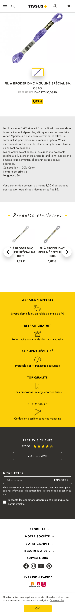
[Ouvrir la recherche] (13, 6)
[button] (8, 252)
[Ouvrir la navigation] (5, 6)
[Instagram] (33, 566)
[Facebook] (26, 566)
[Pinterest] (49, 566)
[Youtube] (41, 566)
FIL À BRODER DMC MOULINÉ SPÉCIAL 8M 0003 (52, 252)
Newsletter (13, 473)
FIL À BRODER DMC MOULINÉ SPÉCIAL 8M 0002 (20, 252)
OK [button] (37, 608)
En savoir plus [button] (57, 600)
